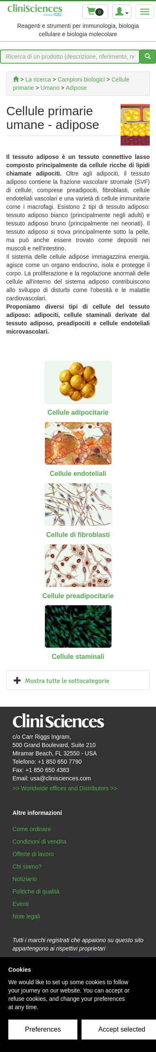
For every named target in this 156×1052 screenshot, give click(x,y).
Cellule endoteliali (78, 473)
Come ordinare (31, 829)
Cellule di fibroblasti (78, 534)
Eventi (20, 904)
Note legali (26, 916)
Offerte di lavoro (33, 854)
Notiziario (24, 879)
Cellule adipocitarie (78, 412)
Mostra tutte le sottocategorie (67, 681)
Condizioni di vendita (39, 841)
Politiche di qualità (35, 891)
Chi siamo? (27, 866)
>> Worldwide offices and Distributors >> (64, 788)
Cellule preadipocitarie (78, 595)
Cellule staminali (78, 656)
